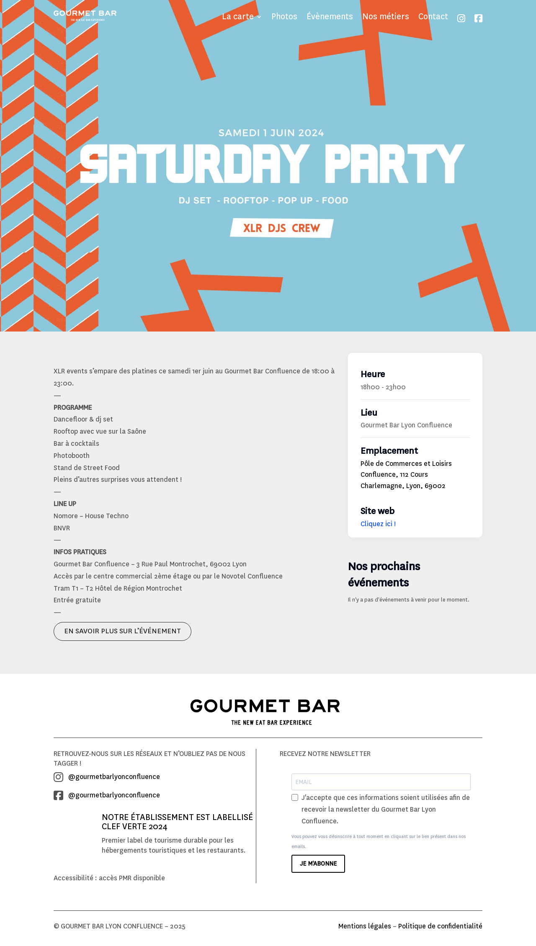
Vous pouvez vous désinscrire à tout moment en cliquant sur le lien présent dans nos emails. (378, 844)
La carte (238, 18)
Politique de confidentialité (440, 928)
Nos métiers (385, 18)
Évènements (330, 18)
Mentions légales (364, 928)
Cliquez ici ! (378, 526)
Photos (284, 18)
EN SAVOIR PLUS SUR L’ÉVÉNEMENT (122, 633)
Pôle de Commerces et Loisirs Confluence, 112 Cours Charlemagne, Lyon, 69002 (406, 477)
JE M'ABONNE (318, 866)
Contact (433, 18)
